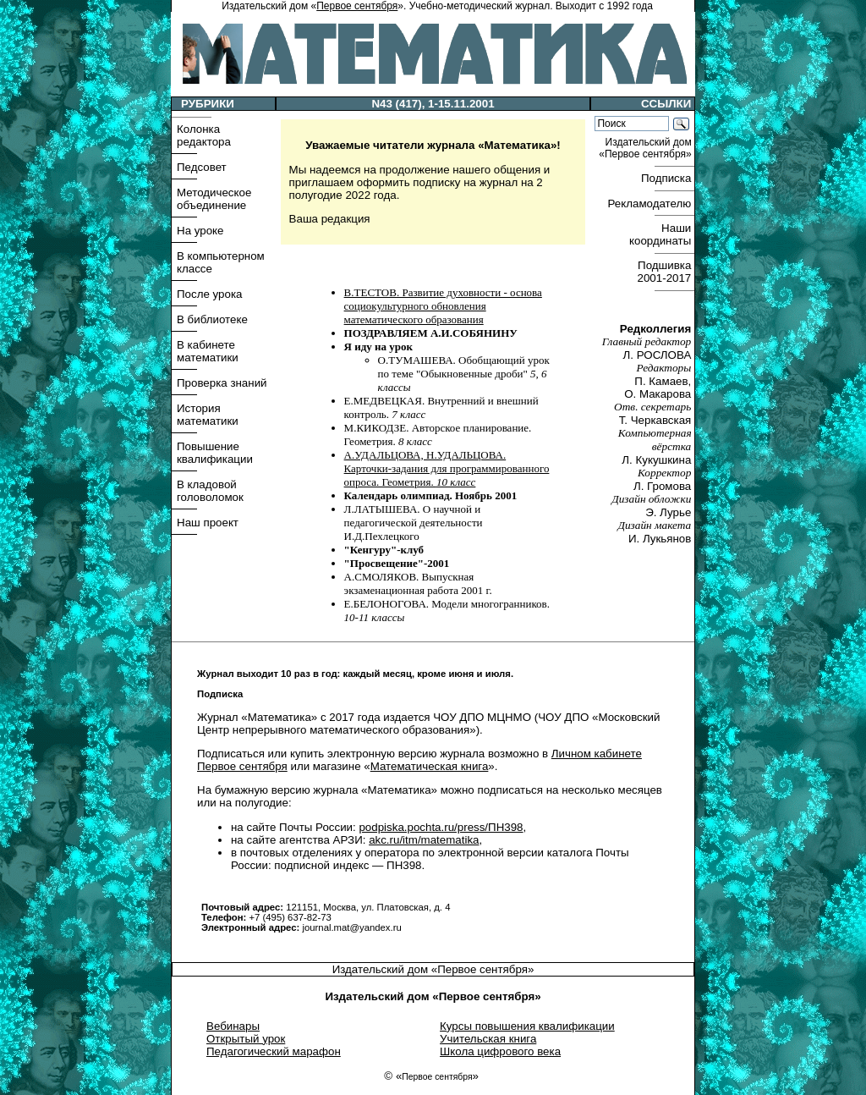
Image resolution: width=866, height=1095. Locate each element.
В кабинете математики (207, 351)
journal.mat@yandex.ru (351, 927)
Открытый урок (245, 1038)
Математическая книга (429, 766)
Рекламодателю (651, 203)
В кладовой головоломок (210, 490)
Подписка (667, 178)
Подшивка (666, 271)
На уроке (200, 230)
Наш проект (207, 522)
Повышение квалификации (215, 452)
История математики (207, 414)
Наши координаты (661, 234)
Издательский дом (646, 148)
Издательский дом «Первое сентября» (433, 969)
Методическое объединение (214, 199)
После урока (209, 294)
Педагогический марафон (273, 1051)
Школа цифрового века (500, 1051)
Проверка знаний (222, 383)
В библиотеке (212, 319)
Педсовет (202, 167)
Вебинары (233, 1026)
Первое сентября (356, 6)
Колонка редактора (204, 135)
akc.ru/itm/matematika (424, 840)
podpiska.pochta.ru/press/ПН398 (441, 827)
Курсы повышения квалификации (527, 1026)
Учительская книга (488, 1038)
